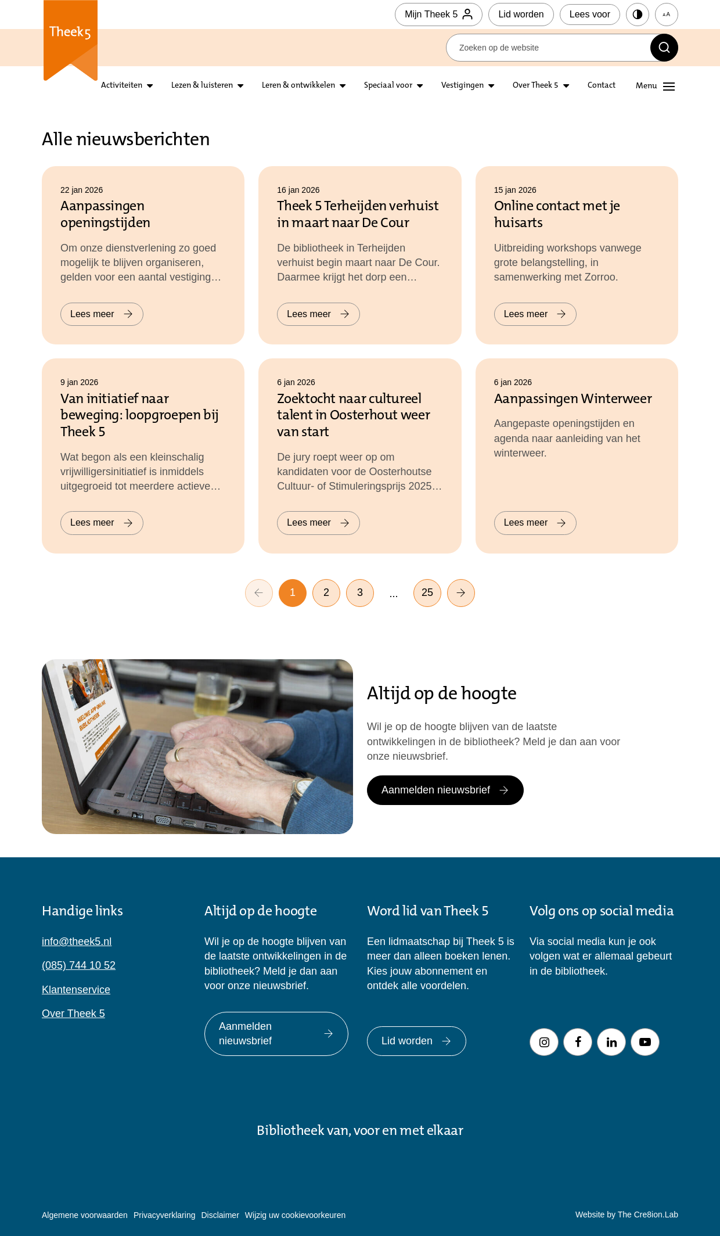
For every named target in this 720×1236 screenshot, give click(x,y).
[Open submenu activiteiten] (150, 86)
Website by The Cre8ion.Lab (626, 1214)
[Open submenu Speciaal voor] (420, 86)
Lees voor (590, 14)
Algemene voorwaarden (85, 1215)
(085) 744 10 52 (79, 965)
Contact (601, 86)
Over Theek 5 (536, 86)
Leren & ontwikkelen (298, 86)
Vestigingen (462, 86)
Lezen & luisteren (202, 86)
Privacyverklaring (165, 1215)
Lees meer (102, 314)
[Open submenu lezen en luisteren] (240, 86)
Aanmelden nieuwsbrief (445, 790)
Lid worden (520, 14)
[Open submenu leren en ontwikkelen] (342, 86)
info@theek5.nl (76, 941)
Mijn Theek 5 (439, 14)
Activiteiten (121, 86)
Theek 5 (71, 46)
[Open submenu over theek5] (566, 86)
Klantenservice (76, 990)
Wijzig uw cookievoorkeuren (295, 1215)
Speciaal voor (388, 86)
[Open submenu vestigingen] (491, 86)
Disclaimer (220, 1215)
